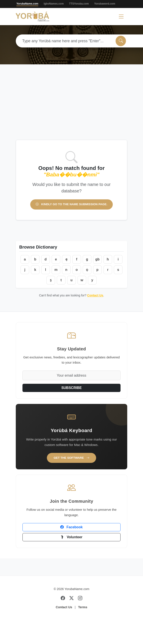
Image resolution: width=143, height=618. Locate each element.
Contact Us (95, 295)
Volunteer (71, 537)
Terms (82, 607)
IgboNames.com (54, 3)
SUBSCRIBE (71, 388)
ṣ (51, 280)
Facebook (71, 527)
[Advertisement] (71, 107)
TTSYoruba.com (79, 3)
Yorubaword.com (104, 3)
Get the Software (71, 457)
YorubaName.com (27, 3)
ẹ (66, 259)
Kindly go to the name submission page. (71, 204)
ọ (87, 270)
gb (97, 259)
